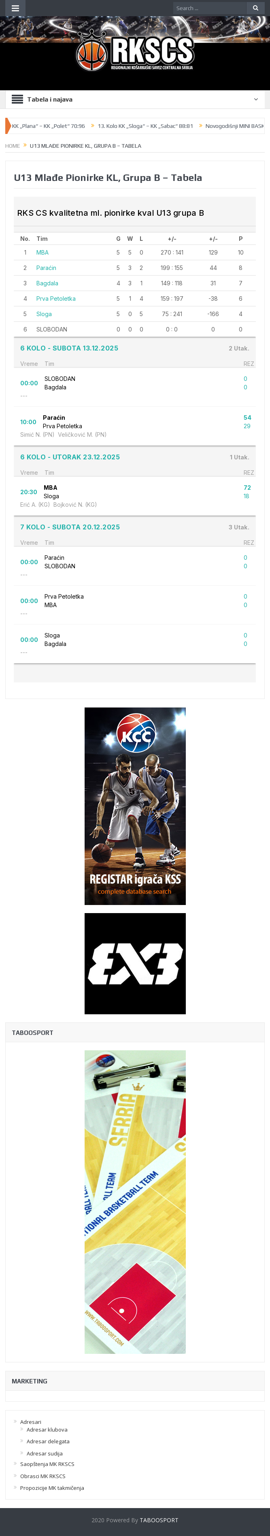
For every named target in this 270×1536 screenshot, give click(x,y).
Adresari (30, 1422)
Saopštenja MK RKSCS (47, 1464)
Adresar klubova (47, 1429)
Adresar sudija (45, 1453)
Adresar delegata (48, 1441)
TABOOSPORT (159, 1520)
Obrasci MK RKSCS (43, 1476)
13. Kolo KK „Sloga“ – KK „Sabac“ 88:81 (148, 126)
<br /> (135, 439)
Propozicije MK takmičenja (52, 1487)
